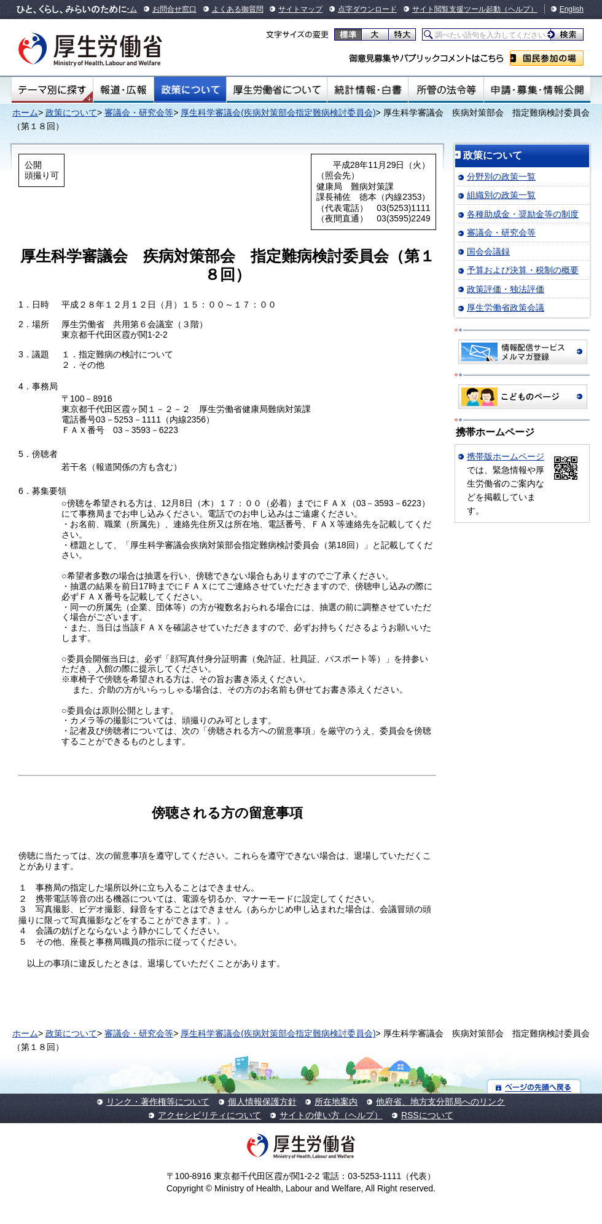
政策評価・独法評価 (505, 289)
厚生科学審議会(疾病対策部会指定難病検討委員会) (278, 112)
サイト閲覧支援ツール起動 (456, 9)
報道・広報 (123, 90)
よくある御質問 (238, 9)
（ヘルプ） (519, 9)
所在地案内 (336, 1102)
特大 (402, 34)
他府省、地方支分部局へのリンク (440, 1102)
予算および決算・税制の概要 (523, 270)
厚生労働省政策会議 (505, 307)
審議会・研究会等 (138, 112)
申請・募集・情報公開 (537, 90)
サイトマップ (300, 9)
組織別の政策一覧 (501, 195)
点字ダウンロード (367, 9)
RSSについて (427, 1115)
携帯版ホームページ (505, 456)
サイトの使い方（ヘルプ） (331, 1115)
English (572, 9)
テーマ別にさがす (52, 89)
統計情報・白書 (367, 90)
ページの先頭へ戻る (534, 1086)
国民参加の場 (547, 58)
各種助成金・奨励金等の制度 (523, 214)
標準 (348, 34)
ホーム (25, 112)
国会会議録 (488, 251)
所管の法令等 (445, 90)
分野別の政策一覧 (501, 176)
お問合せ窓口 (174, 9)
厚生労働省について (277, 90)
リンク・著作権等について (157, 1102)
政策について (190, 90)
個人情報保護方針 (262, 1102)
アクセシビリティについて (209, 1115)
